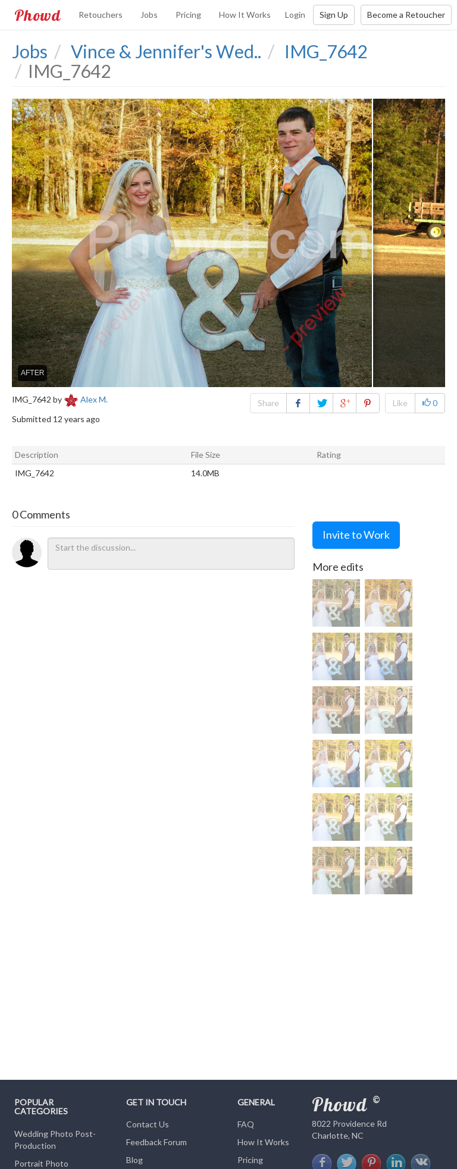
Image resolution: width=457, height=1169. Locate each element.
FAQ (245, 1124)
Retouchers (101, 15)
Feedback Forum (156, 1142)
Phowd (37, 14)
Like (400, 403)
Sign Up (334, 15)
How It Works (245, 15)
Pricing (188, 15)
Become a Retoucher (406, 15)
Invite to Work (356, 534)
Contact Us (147, 1124)
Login (295, 15)
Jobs (149, 15)
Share (268, 403)
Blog (134, 1160)
